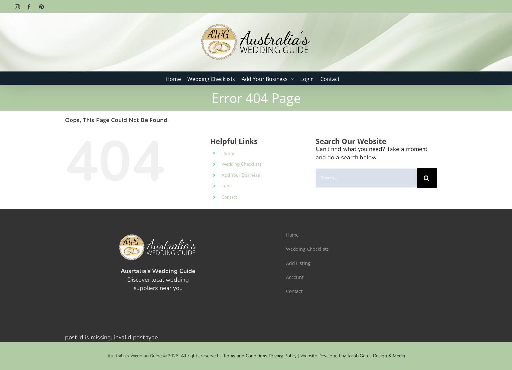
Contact (229, 197)
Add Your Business (240, 175)
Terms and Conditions (245, 356)
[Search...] (366, 178)
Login (227, 186)
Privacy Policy (282, 356)
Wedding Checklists (241, 164)
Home (227, 153)
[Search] (427, 178)
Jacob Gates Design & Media (376, 356)
